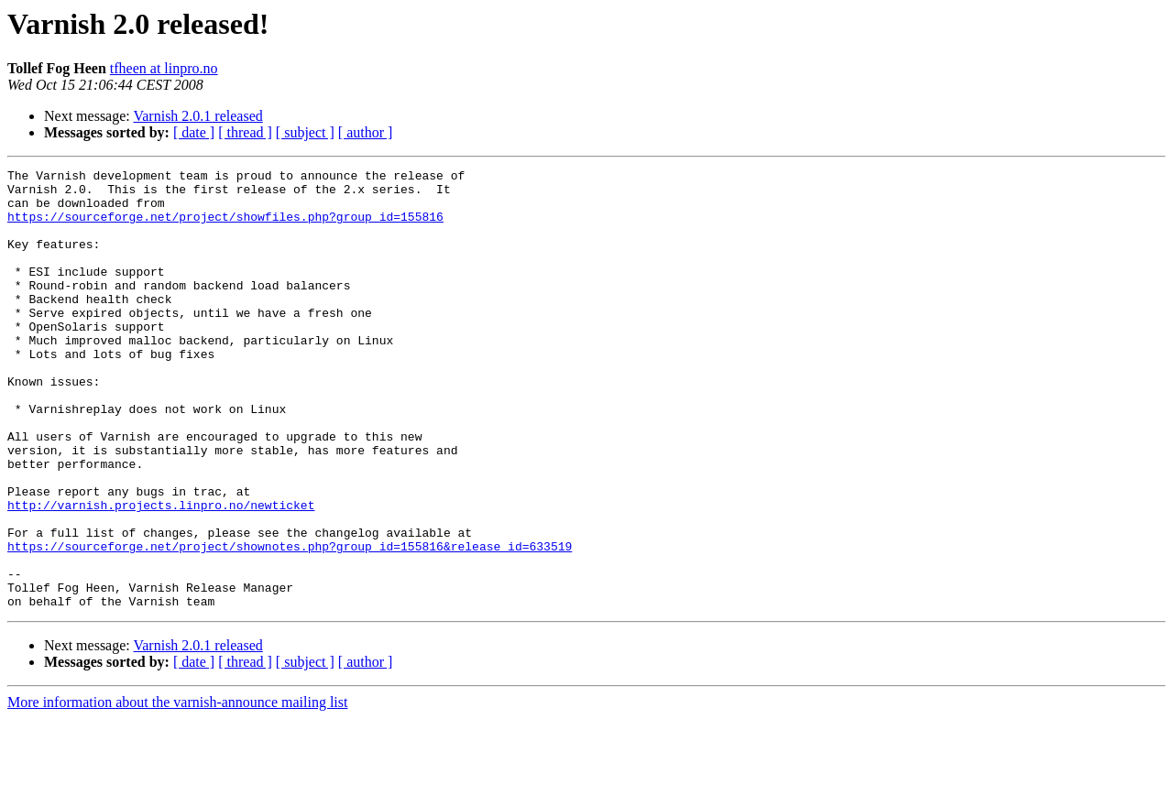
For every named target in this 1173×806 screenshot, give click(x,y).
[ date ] (193, 132)
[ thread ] (245, 132)
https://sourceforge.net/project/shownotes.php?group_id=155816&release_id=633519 (289, 623)
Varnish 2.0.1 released (197, 116)
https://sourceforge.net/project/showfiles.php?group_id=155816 (225, 227)
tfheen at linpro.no (164, 68)
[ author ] (365, 132)
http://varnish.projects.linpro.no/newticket (160, 573)
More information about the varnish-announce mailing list (177, 790)
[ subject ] (305, 132)
